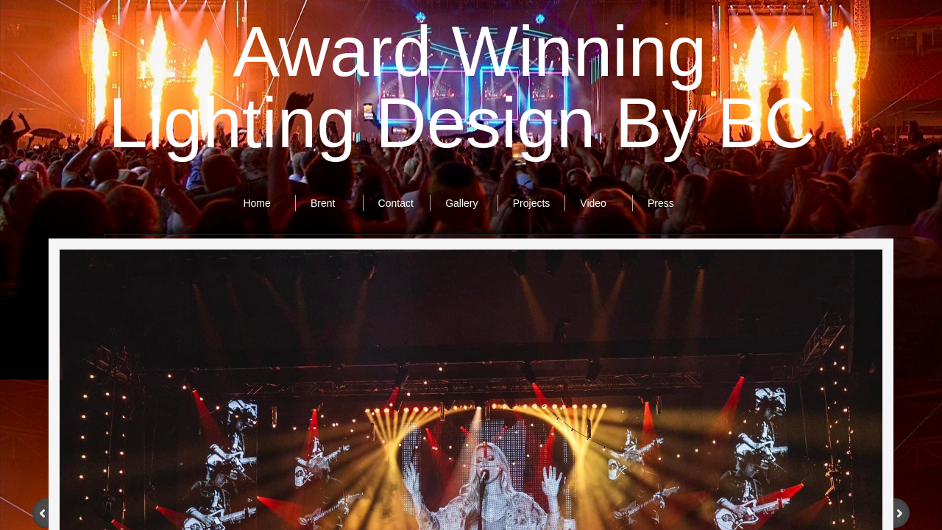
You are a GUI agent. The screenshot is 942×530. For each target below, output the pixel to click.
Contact (396, 203)
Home (256, 203)
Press (661, 203)
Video (593, 203)
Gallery (461, 203)
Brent (323, 203)
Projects (531, 203)
